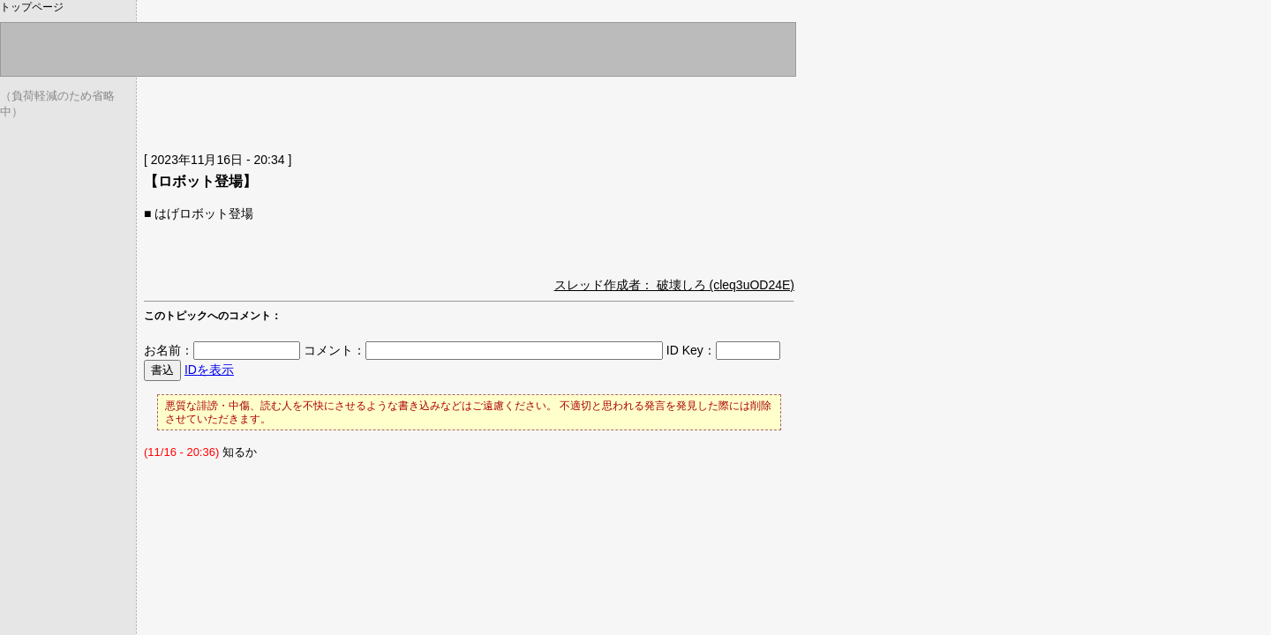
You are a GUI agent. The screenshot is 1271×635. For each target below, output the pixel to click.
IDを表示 (209, 369)
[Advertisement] (350, 110)
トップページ (32, 7)
